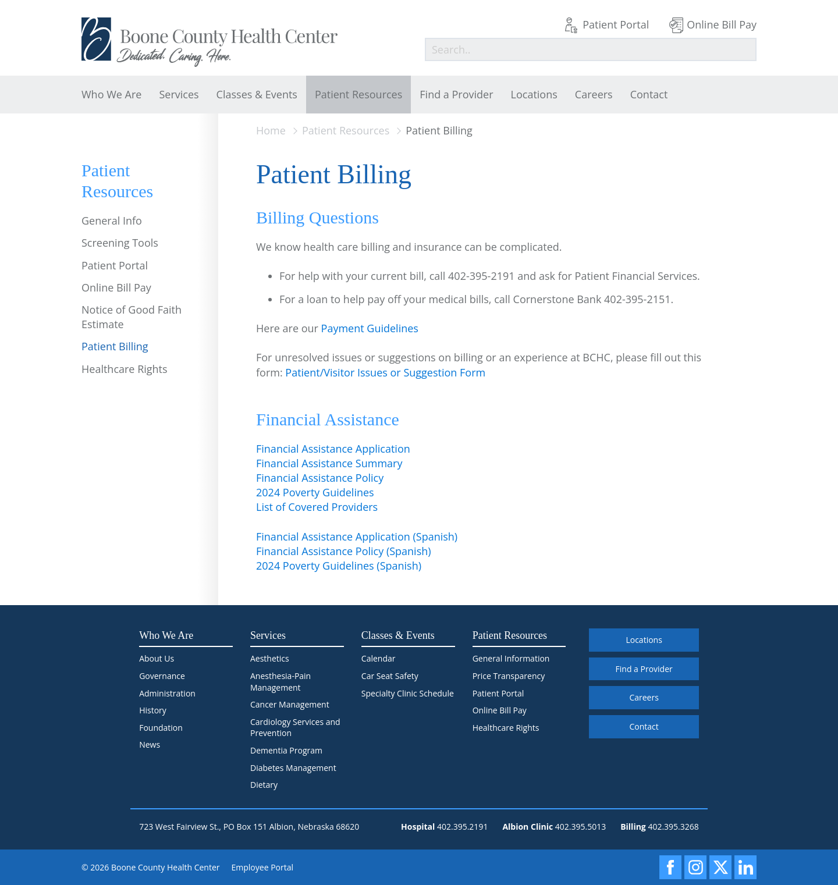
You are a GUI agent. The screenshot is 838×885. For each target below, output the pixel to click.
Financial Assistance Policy (320, 478)
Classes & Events (256, 94)
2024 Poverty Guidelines (315, 492)
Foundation (161, 727)
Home (271, 130)
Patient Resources (358, 94)
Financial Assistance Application (333, 449)
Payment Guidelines (369, 328)
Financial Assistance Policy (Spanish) (343, 551)
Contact (649, 94)
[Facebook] (670, 867)
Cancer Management (289, 704)
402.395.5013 (580, 826)
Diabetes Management (293, 767)
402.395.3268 (673, 826)
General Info (111, 221)
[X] (720, 867)
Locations (534, 94)
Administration (167, 693)
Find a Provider (456, 94)
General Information (511, 658)
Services (178, 94)
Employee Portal (263, 867)
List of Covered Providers (317, 507)
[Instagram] (695, 867)
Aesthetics (269, 658)
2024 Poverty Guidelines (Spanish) (338, 566)
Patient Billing (114, 346)
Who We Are (111, 94)
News (149, 744)
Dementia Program (286, 750)
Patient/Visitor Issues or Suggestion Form (385, 372)
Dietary (264, 784)
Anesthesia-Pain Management (280, 681)
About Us (156, 658)
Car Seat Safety (389, 675)
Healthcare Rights (124, 369)
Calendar (378, 658)
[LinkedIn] (745, 867)
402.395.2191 (462, 826)
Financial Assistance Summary (329, 463)
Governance (162, 675)
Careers (594, 94)
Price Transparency (509, 675)
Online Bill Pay (722, 24)
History (152, 710)
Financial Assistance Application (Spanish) (356, 536)
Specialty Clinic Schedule (407, 693)
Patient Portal (616, 24)
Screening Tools (119, 243)
